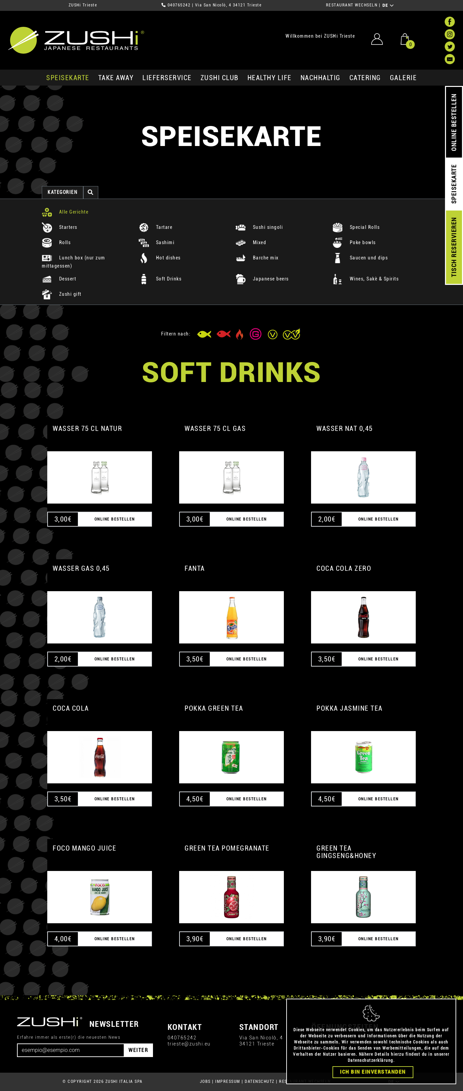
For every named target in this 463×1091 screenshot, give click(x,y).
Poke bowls (354, 242)
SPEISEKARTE (67, 78)
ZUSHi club (220, 78)
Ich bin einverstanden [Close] (373, 1072)
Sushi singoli (259, 227)
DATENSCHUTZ (260, 1081)
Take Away (116, 78)
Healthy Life (269, 78)
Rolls (56, 242)
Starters (60, 227)
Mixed (251, 242)
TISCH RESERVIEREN (454, 247)
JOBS (205, 1081)
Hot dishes (160, 257)
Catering (365, 78)
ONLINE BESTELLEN (454, 122)
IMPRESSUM (227, 1081)
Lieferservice (167, 78)
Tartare (155, 227)
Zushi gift (62, 294)
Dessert (59, 278)
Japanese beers (262, 278)
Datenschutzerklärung (370, 1060)
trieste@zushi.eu (189, 1044)
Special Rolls (356, 227)
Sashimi (156, 242)
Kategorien (63, 192)
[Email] (70, 1050)
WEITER (138, 1050)
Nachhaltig (321, 78)
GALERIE (403, 78)
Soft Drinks (160, 278)
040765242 (179, 5)
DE (388, 5)
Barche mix (257, 257)
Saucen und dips (360, 257)
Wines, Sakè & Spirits (365, 278)
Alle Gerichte (65, 212)
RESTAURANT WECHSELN (352, 5)
